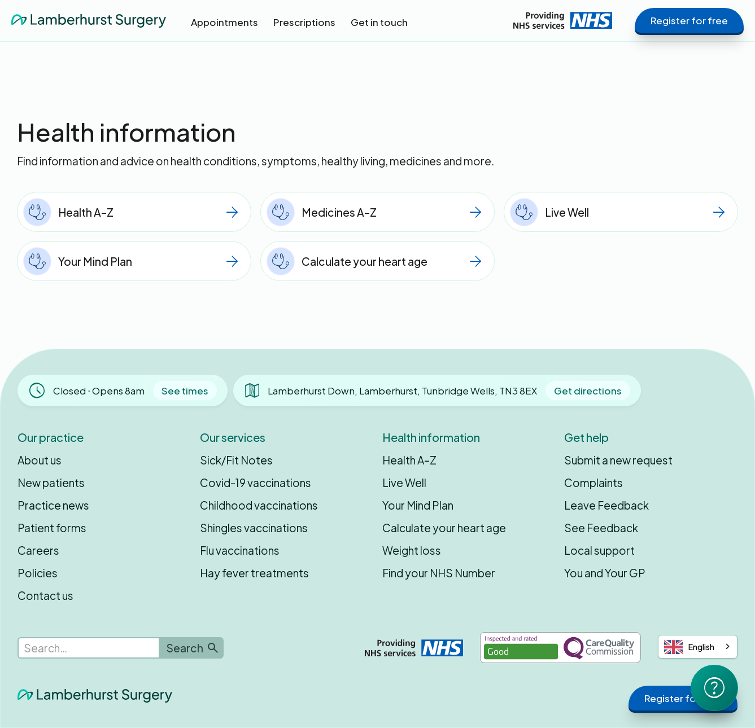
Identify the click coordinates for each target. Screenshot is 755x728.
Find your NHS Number (438, 573)
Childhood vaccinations (259, 505)
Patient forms (52, 527)
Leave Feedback (606, 505)
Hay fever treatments (254, 573)
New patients (51, 482)
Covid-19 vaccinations (255, 482)
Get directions (588, 390)
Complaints (593, 482)
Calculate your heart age (444, 527)
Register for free (689, 20)
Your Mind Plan (417, 505)
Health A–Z (409, 460)
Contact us (45, 595)
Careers (38, 550)
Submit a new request (618, 460)
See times (185, 390)
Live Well (404, 482)
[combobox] (697, 647)
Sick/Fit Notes (236, 460)
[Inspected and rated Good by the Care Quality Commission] (560, 647)
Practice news (53, 505)
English (689, 647)
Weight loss (411, 550)
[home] (88, 20)
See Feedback (601, 527)
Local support (599, 550)
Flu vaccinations (240, 550)
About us (40, 460)
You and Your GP (604, 573)
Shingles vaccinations (254, 527)
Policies (38, 573)
